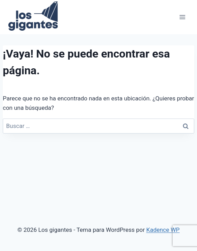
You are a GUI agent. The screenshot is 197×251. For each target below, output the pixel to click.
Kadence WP (163, 229)
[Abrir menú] (182, 17)
